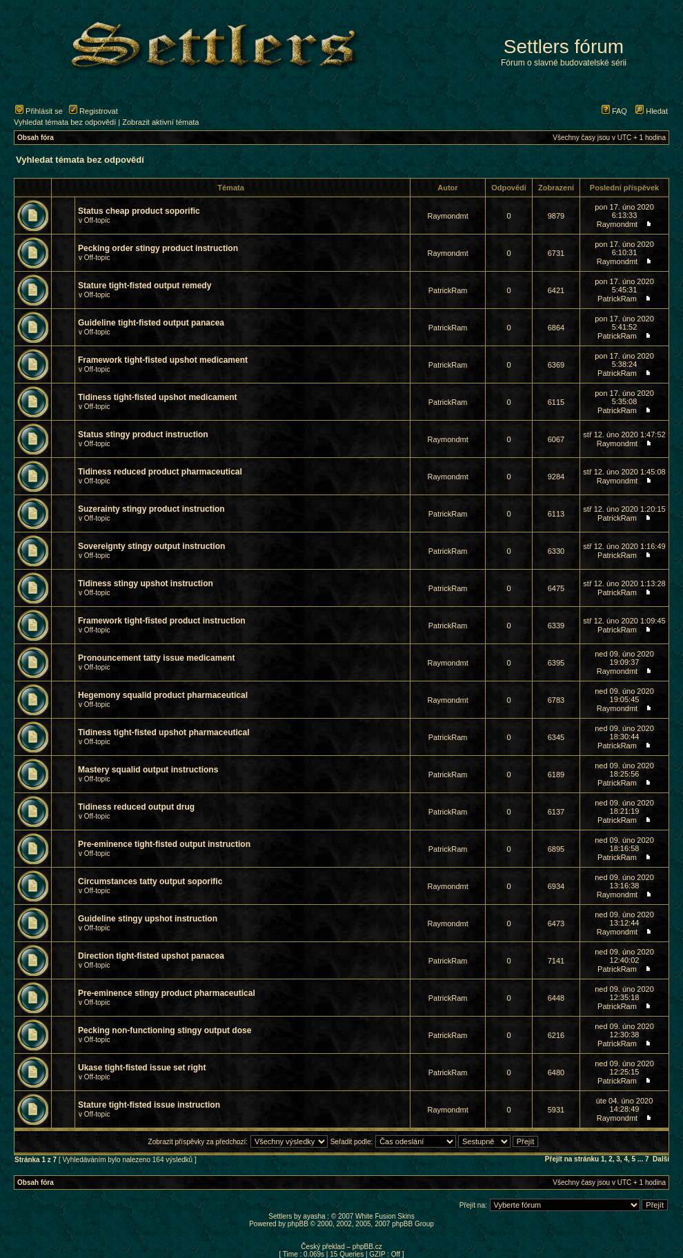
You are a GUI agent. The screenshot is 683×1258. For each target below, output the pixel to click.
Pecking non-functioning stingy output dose (164, 1030)
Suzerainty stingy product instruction (151, 509)
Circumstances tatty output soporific (150, 881)
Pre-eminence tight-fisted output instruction (164, 844)
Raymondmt (447, 216)
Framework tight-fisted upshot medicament (163, 360)
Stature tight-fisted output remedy (144, 285)
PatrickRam (448, 290)
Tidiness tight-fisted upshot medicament (157, 397)
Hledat (651, 111)
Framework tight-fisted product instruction (162, 621)
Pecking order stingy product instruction (158, 248)
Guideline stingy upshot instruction (147, 918)
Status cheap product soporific (139, 211)
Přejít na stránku (572, 1159)
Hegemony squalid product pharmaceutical (163, 695)
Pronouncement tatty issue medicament (156, 658)
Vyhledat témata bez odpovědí (65, 122)
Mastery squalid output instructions (148, 770)
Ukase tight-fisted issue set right (142, 1067)
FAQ (614, 111)
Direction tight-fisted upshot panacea (151, 956)
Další (661, 1159)
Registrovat (93, 111)
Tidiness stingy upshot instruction (145, 583)
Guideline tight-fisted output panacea (151, 323)
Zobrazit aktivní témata (160, 122)
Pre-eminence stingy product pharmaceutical (166, 993)
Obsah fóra (35, 137)
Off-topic (97, 220)
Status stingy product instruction (143, 434)
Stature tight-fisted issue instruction (149, 1105)
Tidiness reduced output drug (136, 807)
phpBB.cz (367, 1246)
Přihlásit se (39, 111)
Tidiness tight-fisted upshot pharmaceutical (163, 732)
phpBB (298, 1224)
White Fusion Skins (385, 1216)
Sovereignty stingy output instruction (151, 546)
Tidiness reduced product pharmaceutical (160, 472)
